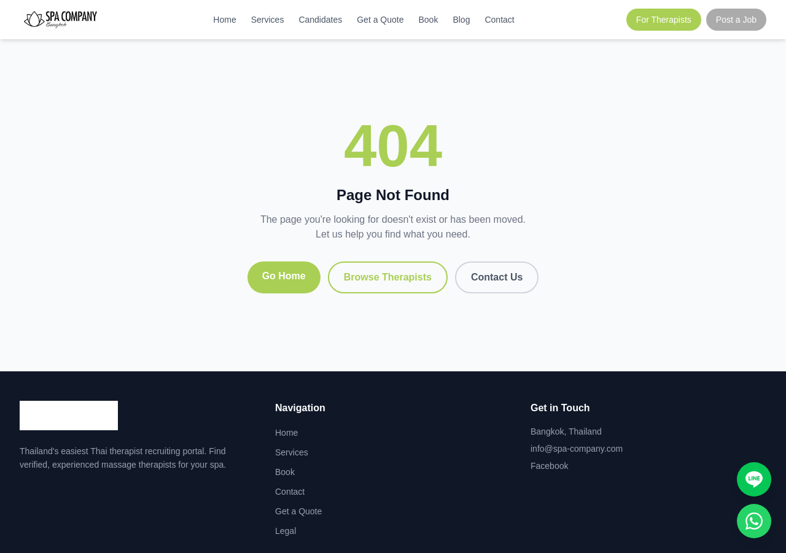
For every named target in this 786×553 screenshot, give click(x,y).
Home (224, 20)
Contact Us (497, 277)
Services (267, 20)
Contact (499, 20)
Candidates (320, 20)
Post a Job (736, 20)
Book (428, 20)
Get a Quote (380, 20)
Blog (461, 20)
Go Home (284, 276)
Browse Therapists (388, 277)
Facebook (549, 466)
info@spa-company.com (577, 449)
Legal (285, 531)
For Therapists (663, 20)
